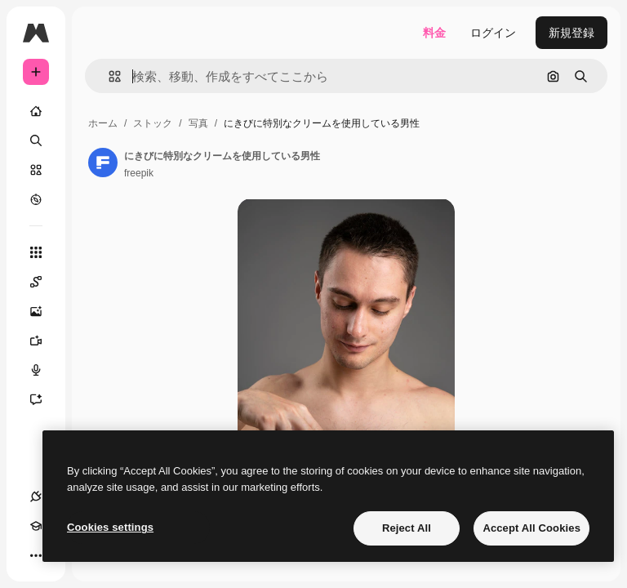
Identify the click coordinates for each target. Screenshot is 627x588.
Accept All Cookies (531, 528)
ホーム (103, 123)
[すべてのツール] (36, 252)
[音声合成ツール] (44, 370)
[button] (108, 76)
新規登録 (571, 32)
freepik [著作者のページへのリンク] (138, 173)
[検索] (36, 140)
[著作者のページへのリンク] (103, 162)
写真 (198, 123)
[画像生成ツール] (44, 311)
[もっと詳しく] (36, 199)
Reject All (406, 528)
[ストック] (36, 170)
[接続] (36, 496)
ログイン (493, 32)
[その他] (36, 555)
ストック (152, 123)
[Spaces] (44, 282)
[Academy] (36, 526)
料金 (434, 32)
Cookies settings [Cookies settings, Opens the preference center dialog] (110, 527)
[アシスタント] (44, 399)
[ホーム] (36, 111)
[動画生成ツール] (44, 340)
